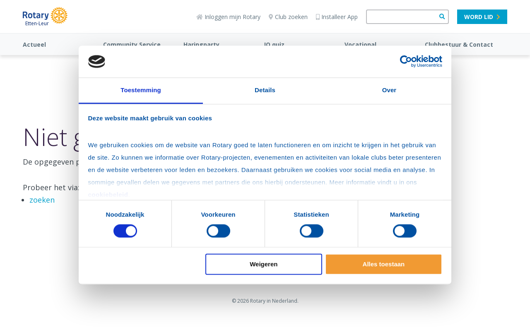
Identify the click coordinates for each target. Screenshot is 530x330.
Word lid (482, 17)
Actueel (34, 44)
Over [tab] (389, 89)
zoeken (42, 200)
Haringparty (201, 44)
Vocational (360, 44)
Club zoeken (288, 17)
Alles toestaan (384, 264)
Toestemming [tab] (140, 89)
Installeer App (337, 17)
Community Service (132, 44)
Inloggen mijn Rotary (228, 17)
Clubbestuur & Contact (459, 44)
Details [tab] (265, 89)
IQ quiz (274, 44)
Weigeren (263, 264)
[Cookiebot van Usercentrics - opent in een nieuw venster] (406, 61)
